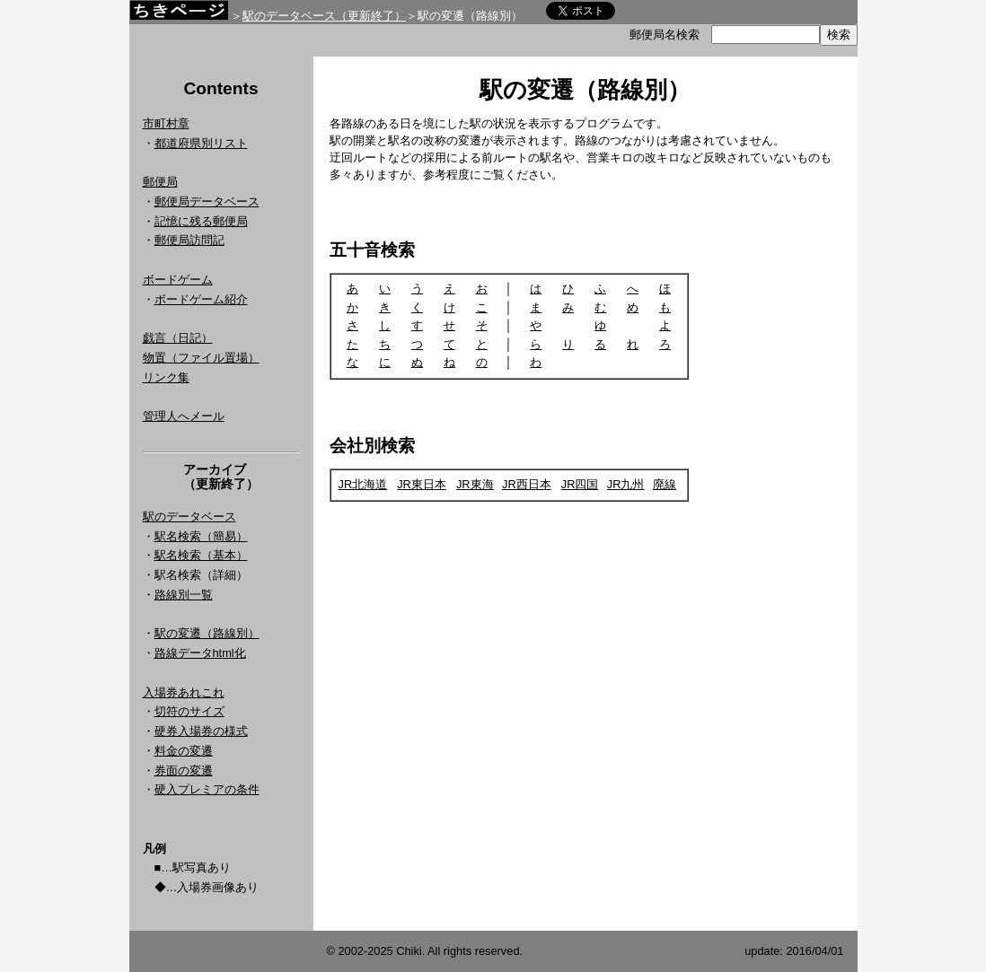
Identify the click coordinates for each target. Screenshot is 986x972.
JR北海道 (363, 484)
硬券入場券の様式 (201, 731)
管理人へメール (183, 416)
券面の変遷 (183, 770)
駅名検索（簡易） (201, 536)
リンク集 (166, 377)
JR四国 (580, 484)
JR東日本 (421, 484)
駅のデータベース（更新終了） (324, 15)
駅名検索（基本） (201, 555)
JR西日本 (526, 484)
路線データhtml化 (200, 653)
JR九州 (626, 484)
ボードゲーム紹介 (201, 299)
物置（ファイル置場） (201, 357)
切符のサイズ (189, 711)
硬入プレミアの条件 (207, 789)
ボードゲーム (178, 279)
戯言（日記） (178, 338)
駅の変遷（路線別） (207, 633)
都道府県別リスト (201, 143)
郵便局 (160, 181)
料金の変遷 (183, 750)
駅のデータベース (189, 516)
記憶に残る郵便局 (201, 221)
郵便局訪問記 (189, 240)
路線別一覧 (183, 594)
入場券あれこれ (183, 692)
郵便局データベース (207, 201)
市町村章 (166, 123)
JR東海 (475, 484)
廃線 (664, 484)
